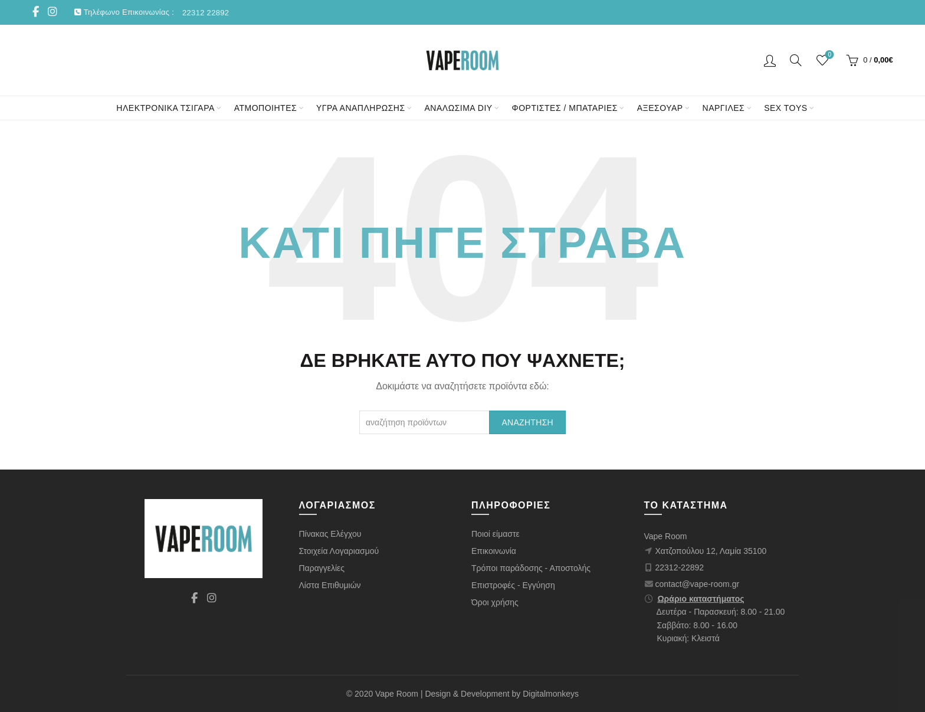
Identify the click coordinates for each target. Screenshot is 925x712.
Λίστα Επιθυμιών (330, 585)
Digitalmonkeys (551, 693)
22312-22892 (679, 567)
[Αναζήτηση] (795, 60)
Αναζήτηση (527, 422)
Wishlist (828, 55)
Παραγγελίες (322, 568)
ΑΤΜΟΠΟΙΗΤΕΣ (265, 108)
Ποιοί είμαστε (495, 534)
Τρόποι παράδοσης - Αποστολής (531, 568)
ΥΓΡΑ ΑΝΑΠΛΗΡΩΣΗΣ (360, 108)
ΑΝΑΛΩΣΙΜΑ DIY (459, 108)
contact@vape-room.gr (697, 584)
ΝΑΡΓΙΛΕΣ (724, 108)
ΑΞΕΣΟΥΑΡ (660, 108)
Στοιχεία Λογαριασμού (339, 551)
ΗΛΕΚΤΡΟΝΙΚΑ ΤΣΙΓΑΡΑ (165, 108)
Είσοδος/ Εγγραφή (770, 60)
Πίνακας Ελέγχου (330, 534)
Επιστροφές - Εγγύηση (513, 585)
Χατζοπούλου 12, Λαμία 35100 (711, 551)
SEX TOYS (786, 108)
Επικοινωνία (493, 551)
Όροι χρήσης (495, 602)
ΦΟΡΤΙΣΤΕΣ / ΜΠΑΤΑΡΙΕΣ (565, 108)
